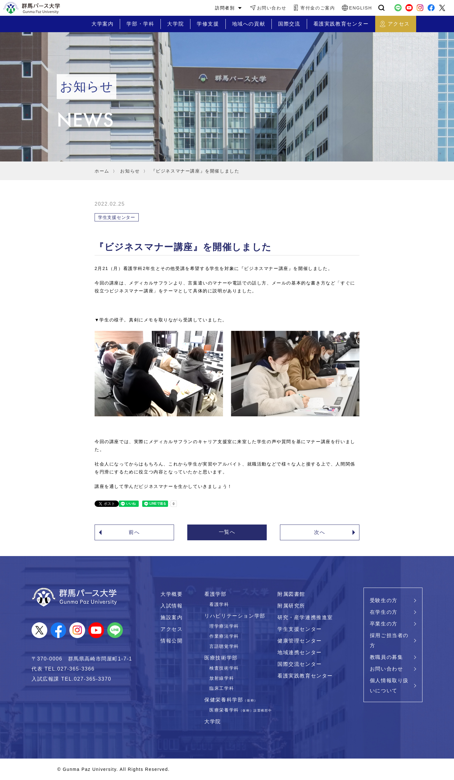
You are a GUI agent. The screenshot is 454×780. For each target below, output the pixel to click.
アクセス (171, 629)
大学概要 (171, 594)
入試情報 (171, 605)
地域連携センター (299, 652)
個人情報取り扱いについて (389, 685)
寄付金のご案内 (317, 7)
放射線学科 (221, 678)
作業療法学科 (224, 636)
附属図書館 (291, 594)
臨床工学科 (221, 688)
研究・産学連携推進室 (305, 617)
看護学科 (219, 604)
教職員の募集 (386, 657)
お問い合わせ (272, 7)
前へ (134, 532)
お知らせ (130, 170)
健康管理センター (299, 640)
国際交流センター (299, 664)
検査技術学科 (224, 668)
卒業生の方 (384, 623)
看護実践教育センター (305, 675)
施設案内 (171, 617)
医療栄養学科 (240, 710)
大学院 (212, 721)
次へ (319, 532)
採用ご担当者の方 (389, 640)
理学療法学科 (224, 626)
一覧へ (227, 532)
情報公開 (171, 640)
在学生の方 (384, 612)
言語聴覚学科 (224, 646)
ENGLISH (360, 7)
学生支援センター (299, 629)
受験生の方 (384, 600)
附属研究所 (291, 605)
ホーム (102, 170)
